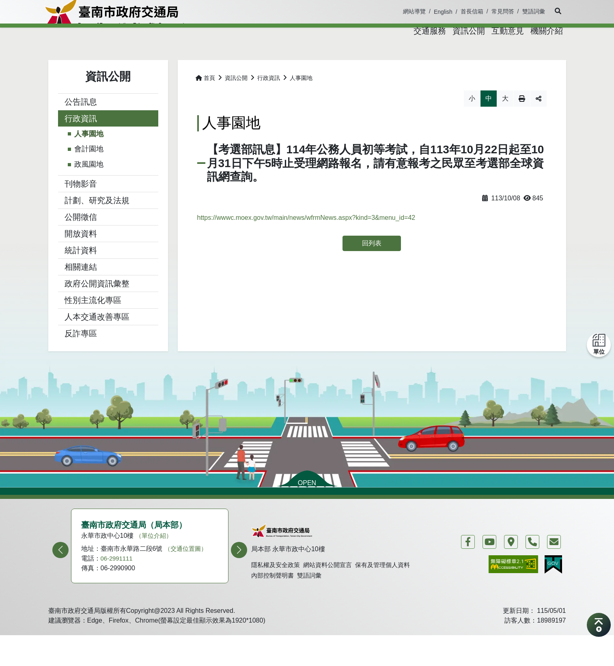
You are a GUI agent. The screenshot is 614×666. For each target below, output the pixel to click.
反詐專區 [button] (81, 354)
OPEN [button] (307, 504)
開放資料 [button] (81, 254)
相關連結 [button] (81, 288)
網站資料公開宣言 (332, 590)
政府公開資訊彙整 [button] (97, 304)
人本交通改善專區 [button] (97, 337)
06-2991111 (118, 579)
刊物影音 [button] (81, 204)
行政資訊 (268, 99)
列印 (522, 120)
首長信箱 (472, 11)
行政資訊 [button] (81, 139)
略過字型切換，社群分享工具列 (197, 111)
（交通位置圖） (187, 569)
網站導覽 (414, 11)
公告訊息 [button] (81, 122)
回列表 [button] (371, 264)
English (443, 12)
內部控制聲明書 (274, 601)
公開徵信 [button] (81, 238)
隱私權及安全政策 (277, 590)
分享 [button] (538, 120)
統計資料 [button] (81, 271)
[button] (555, 11)
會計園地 (88, 170)
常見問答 (502, 11)
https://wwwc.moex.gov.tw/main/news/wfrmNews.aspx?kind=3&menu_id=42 (306, 238)
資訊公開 (236, 99)
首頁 (205, 99)
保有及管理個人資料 (391, 590)
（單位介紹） (155, 556)
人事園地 (88, 155)
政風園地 (88, 185)
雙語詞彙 (533, 11)
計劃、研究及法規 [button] (97, 221)
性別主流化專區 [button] (93, 321)
